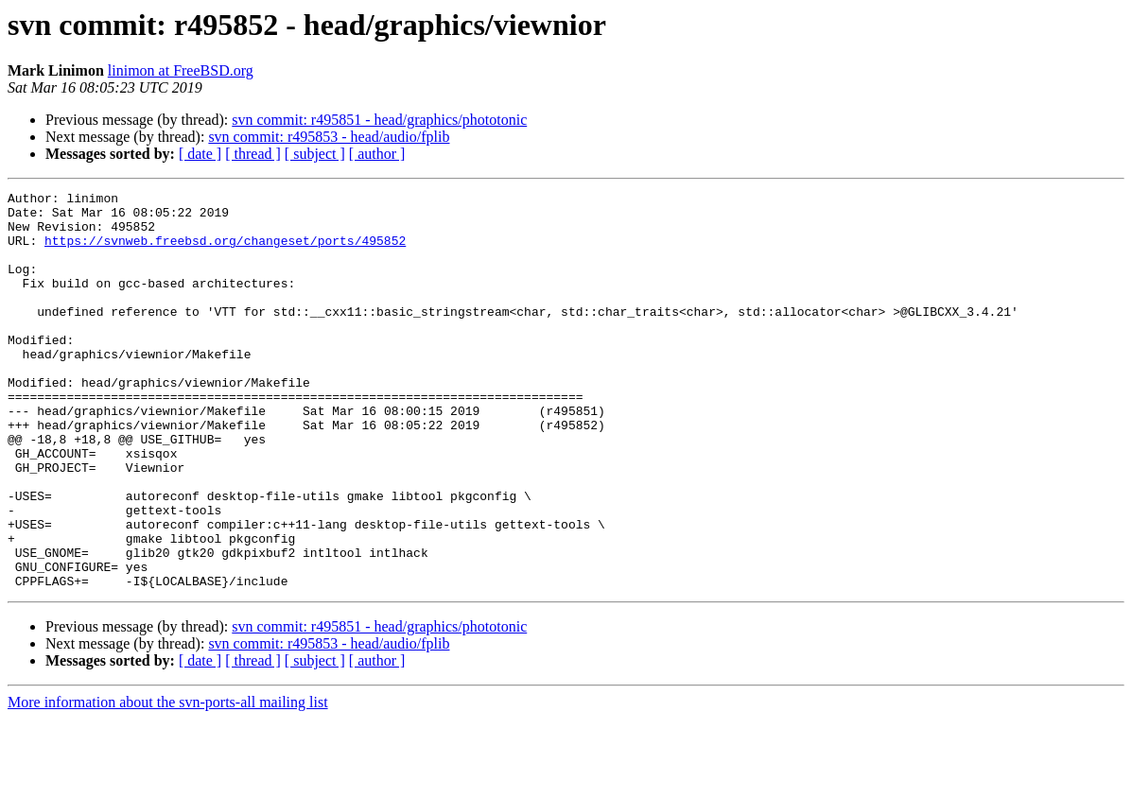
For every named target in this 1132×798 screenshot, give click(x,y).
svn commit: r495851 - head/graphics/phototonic (379, 120)
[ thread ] (253, 154)
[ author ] (377, 154)
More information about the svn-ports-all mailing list (168, 781)
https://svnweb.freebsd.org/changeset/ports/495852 (225, 251)
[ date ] (200, 154)
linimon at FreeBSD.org (180, 70)
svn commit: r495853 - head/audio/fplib (328, 137)
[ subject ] (315, 154)
